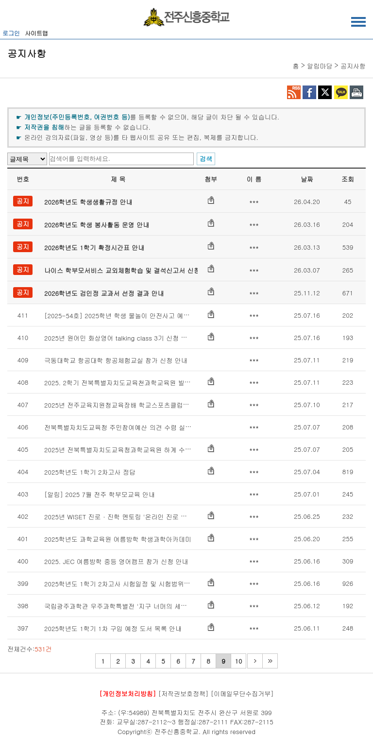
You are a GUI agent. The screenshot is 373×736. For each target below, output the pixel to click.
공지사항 (353, 65)
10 (238, 661)
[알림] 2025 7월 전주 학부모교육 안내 (99, 494)
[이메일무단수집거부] (242, 693)
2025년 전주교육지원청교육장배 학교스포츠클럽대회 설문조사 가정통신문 (150, 405)
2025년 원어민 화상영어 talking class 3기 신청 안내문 (122, 337)
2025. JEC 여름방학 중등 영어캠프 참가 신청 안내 (116, 561)
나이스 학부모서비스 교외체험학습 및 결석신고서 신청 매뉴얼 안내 (140, 270)
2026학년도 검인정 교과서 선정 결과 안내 (104, 293)
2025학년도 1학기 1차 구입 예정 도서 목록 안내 (113, 628)
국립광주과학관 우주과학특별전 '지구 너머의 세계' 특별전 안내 (134, 606)
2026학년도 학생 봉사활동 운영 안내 (96, 224)
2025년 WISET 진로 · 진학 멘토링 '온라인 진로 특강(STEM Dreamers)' (145, 516)
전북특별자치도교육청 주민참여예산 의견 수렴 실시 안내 (125, 427)
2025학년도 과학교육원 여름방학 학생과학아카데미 (117, 539)
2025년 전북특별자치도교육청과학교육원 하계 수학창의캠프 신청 (137, 449)
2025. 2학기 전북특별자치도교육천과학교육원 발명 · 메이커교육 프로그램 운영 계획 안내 (172, 382)
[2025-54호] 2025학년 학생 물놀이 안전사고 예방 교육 (124, 315)
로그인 (11, 33)
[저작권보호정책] (183, 693)
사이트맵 (36, 33)
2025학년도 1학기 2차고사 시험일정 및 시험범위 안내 (121, 583)
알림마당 (319, 65)
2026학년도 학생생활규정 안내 (88, 201)
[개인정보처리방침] (127, 693)
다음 (254, 660)
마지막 (270, 660)
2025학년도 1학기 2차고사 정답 (90, 472)
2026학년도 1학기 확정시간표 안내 (94, 247)
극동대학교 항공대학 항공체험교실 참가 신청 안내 (115, 360)
